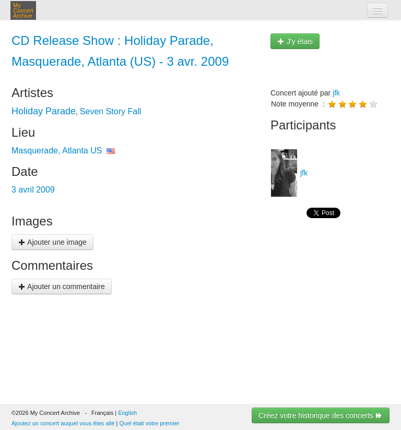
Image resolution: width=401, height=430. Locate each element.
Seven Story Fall (110, 111)
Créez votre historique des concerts (320, 415)
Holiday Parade (43, 111)
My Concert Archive (23, 10)
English (127, 413)
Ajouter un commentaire (61, 286)
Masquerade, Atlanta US (56, 150)
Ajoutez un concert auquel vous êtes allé (63, 423)
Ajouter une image (52, 242)
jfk (336, 93)
